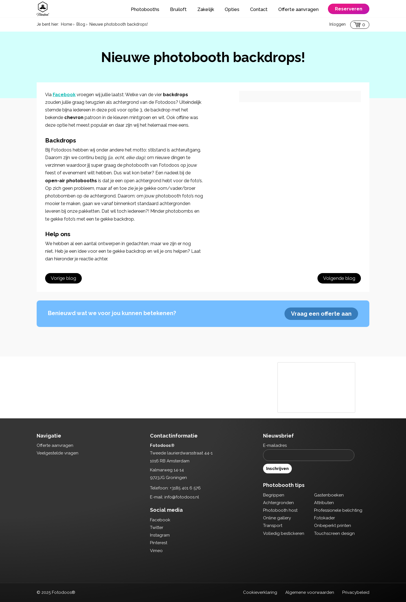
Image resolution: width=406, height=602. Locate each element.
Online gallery (277, 517)
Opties (232, 9)
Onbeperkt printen (332, 525)
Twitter (156, 527)
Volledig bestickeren (283, 533)
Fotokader (324, 517)
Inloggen (337, 24)
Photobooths (145, 9)
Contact (259, 9)
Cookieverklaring (260, 592)
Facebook (64, 94)
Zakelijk (205, 9)
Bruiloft (178, 9)
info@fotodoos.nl (181, 497)
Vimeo (156, 550)
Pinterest (158, 542)
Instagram (160, 535)
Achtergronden (278, 502)
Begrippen (273, 495)
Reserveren (348, 9)
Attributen (324, 502)
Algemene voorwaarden (309, 592)
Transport (272, 525)
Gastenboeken (329, 495)
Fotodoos (43, 8)
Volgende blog (339, 278)
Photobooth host (280, 510)
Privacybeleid (355, 592)
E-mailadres (275, 445)
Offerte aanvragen (298, 9)
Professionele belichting (338, 510)
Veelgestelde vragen (57, 453)
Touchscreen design (334, 533)
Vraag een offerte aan (321, 313)
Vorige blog (63, 278)
